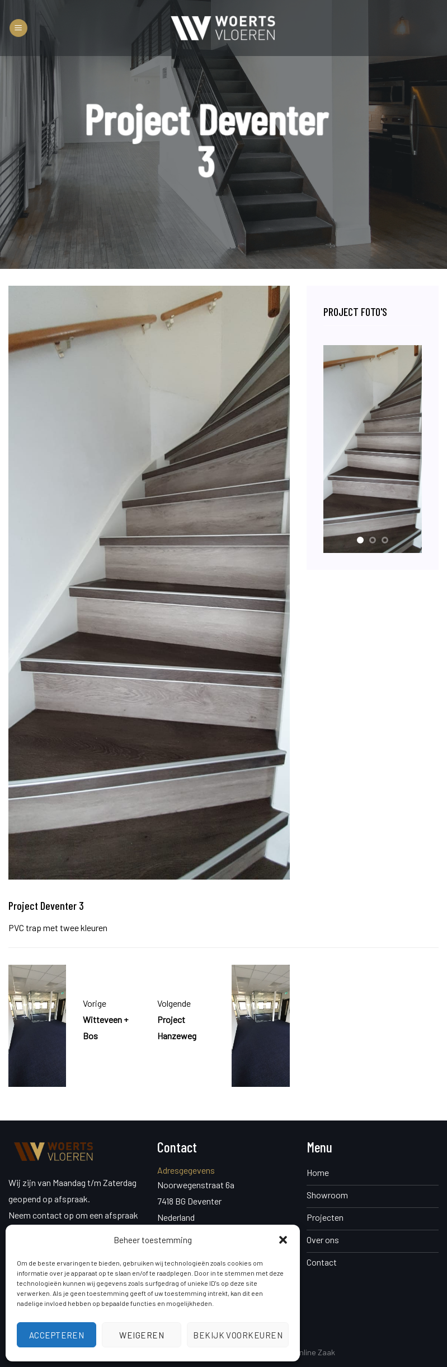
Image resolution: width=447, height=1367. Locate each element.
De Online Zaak (309, 1352)
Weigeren (141, 1335)
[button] (283, 1239)
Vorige (94, 1003)
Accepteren (56, 1335)
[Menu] (18, 28)
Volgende (174, 1003)
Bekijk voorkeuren (238, 1335)
